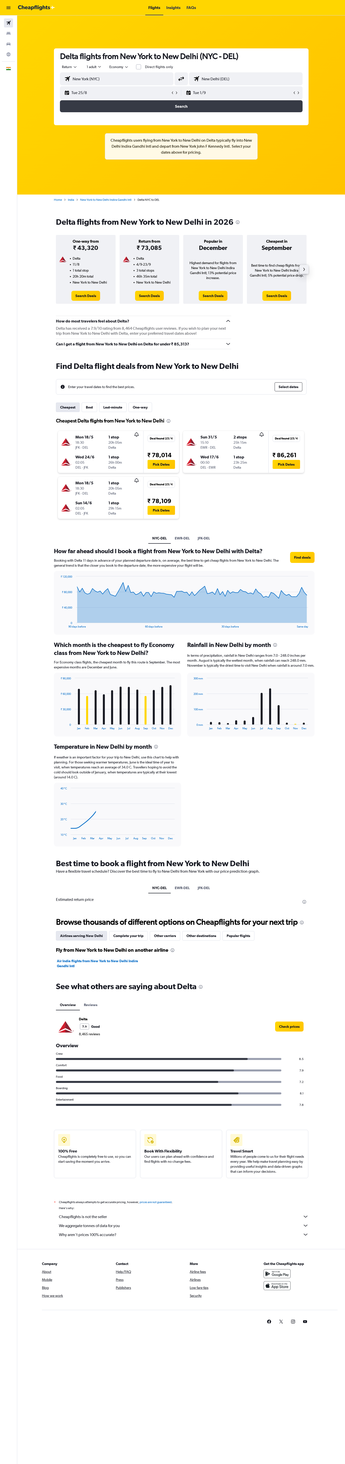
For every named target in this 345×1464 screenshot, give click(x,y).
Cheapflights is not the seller (184, 1217)
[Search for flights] (8, 23)
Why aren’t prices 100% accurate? (184, 1235)
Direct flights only (159, 67)
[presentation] (237, 222)
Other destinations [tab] (201, 936)
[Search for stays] (8, 33)
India (71, 200)
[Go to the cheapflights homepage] (36, 7)
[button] (8, 7)
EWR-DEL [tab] (182, 538)
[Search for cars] (8, 44)
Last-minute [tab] (112, 407)
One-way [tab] (140, 407)
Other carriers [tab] (165, 936)
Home (58, 200)
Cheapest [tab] (67, 407)
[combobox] (69, 66)
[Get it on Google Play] (277, 1273)
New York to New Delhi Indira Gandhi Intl (106, 200)
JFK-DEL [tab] (204, 538)
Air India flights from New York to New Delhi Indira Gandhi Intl (97, 963)
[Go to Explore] (8, 54)
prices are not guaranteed (156, 1202)
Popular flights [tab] (238, 936)
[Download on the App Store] (277, 1285)
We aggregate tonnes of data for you (184, 1226)
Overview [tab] (68, 1005)
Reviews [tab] (90, 1005)
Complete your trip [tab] (128, 936)
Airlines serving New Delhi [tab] (81, 936)
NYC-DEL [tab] (159, 538)
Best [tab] (89, 407)
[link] (85, 296)
